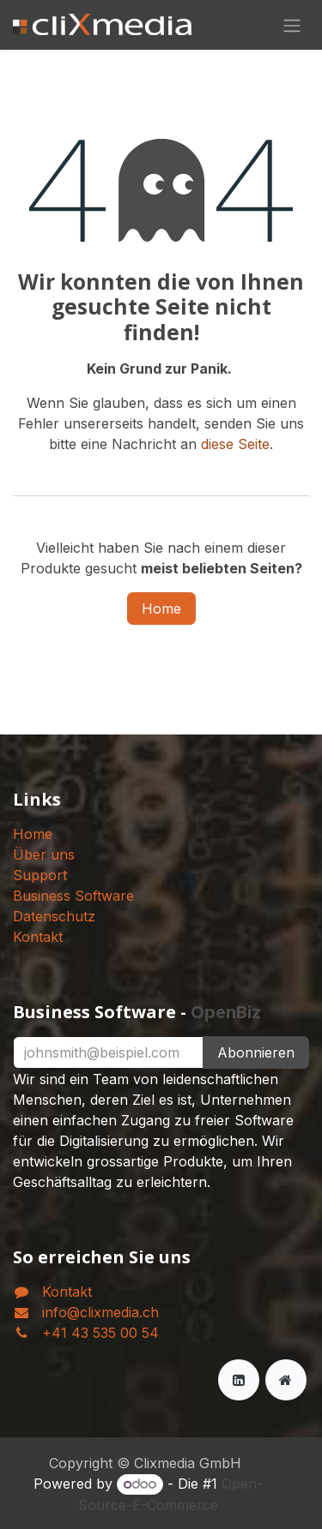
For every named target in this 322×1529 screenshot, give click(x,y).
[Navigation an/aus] (292, 25)
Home (161, 608)
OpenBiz (226, 1012)
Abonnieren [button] (256, 1052)
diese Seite (235, 444)
